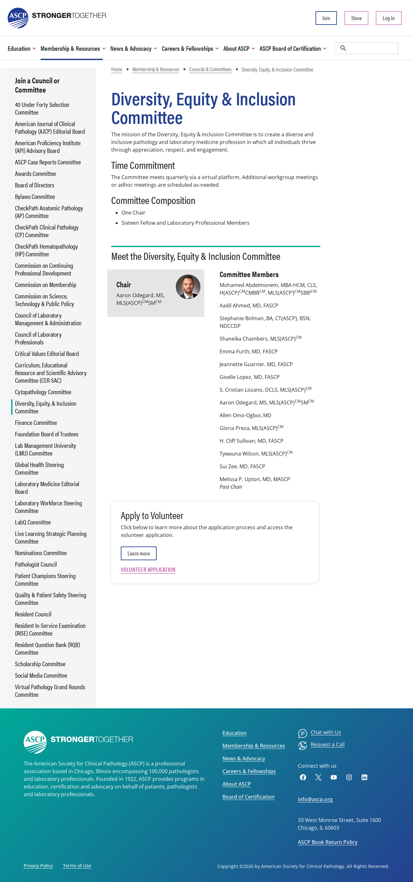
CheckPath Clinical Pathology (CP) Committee (47, 230)
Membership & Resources (155, 69)
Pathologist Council (36, 564)
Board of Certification (248, 796)
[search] (366, 48)
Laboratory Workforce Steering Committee (48, 506)
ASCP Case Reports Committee (48, 162)
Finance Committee (36, 422)
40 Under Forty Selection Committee (42, 108)
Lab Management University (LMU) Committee (45, 449)
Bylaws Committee (35, 196)
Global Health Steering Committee (39, 468)
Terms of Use (77, 866)
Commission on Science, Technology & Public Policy (44, 299)
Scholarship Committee (40, 663)
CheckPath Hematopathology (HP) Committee (46, 250)
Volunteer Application (148, 569)
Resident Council (33, 614)
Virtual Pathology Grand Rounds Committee (50, 690)
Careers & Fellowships (249, 771)
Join (326, 18)
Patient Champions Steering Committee (45, 579)
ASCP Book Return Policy (327, 842)
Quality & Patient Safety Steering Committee (50, 598)
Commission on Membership (45, 284)
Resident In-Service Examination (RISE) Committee (50, 629)
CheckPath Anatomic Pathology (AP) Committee (49, 211)
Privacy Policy (38, 866)
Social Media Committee (41, 675)
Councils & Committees (210, 69)
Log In (389, 18)
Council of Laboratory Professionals (38, 338)
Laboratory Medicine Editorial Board (47, 487)
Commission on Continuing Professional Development (44, 269)
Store (356, 18)
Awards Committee (35, 173)
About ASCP (236, 784)
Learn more (139, 553)
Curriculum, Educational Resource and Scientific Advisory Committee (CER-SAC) (51, 372)
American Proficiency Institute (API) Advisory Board (48, 146)
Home (116, 69)
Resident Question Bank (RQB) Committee (47, 648)
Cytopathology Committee (43, 392)
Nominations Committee (41, 552)
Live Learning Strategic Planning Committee (51, 537)
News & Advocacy (243, 758)
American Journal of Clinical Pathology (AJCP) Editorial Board (50, 127)
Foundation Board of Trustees (46, 434)
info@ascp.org (315, 799)
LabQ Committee (33, 522)
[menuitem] (319, 733)
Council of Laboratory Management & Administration (48, 319)
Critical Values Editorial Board (47, 353)
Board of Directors (34, 185)
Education (234, 732)
